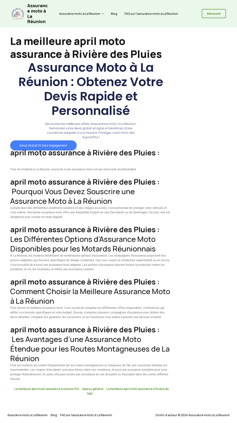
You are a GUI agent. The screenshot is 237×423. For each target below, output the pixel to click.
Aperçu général (93, 389)
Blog (114, 14)
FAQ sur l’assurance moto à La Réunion (150, 14)
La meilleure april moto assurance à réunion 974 (46, 389)
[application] (103, 13)
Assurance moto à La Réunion (37, 13)
